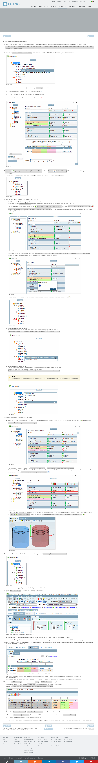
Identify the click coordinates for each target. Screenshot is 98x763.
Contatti (11, 758)
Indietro (8, 36)
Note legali (19, 758)
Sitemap (40, 758)
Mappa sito (83, 1)
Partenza (49, 729)
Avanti (91, 36)
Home (53, 1)
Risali (49, 725)
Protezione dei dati (30, 758)
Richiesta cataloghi (73, 1)
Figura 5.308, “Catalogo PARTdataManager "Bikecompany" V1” (27, 637)
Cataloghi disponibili (62, 1)
